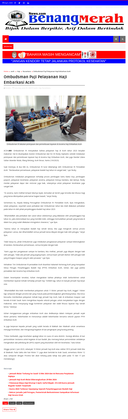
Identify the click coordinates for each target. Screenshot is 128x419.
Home (6, 71)
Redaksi (78, 8)
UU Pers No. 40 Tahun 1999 (60, 8)
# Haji (19, 403)
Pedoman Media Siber (115, 8)
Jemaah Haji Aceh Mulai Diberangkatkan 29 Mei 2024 (32, 379)
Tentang (88, 8)
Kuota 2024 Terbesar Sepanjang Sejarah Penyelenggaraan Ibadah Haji (40, 389)
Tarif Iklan (42, 8)
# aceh (12, 403)
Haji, (40, 88)
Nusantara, (46, 88)
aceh (12, 71)
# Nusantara (29, 403)
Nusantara (27, 71)
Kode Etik (30, 8)
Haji (18, 71)
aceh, (36, 88)
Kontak (99, 8)
